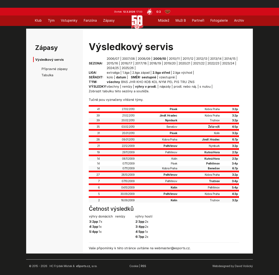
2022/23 (213, 63)
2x (146, 222)
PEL (170, 82)
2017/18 (141, 63)
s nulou (205, 86)
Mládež (163, 20)
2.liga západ (141, 73)
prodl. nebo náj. (185, 86)
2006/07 (113, 59)
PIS (176, 82)
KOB (147, 82)
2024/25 (113, 68)
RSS (143, 266)
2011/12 (188, 59)
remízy (127, 86)
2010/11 (174, 59)
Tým (51, 20)
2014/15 (230, 59)
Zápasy (109, 20)
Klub (38, 20)
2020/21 (184, 63)
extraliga (113, 73)
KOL (155, 82)
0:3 (158, 11)
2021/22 (199, 63)
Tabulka (47, 75)
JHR (132, 82)
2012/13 (201, 59)
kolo (110, 77)
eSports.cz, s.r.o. (86, 266)
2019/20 (170, 63)
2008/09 (144, 59)
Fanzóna (90, 20)
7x (100, 222)
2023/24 (228, 63)
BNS (124, 82)
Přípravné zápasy (54, 69)
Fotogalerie (219, 20)
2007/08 (128, 59)
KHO (139, 82)
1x (100, 227)
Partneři (198, 20)
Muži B (181, 20)
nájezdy (165, 86)
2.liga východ (182, 73)
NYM (162, 82)
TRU (183, 82)
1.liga (125, 73)
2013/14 (215, 59)
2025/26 (128, 68)
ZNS (191, 82)
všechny (113, 86)
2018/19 (155, 63)
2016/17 (126, 63)
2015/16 (112, 63)
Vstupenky (69, 20)
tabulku (108, 91)
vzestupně (167, 77)
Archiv (239, 20)
